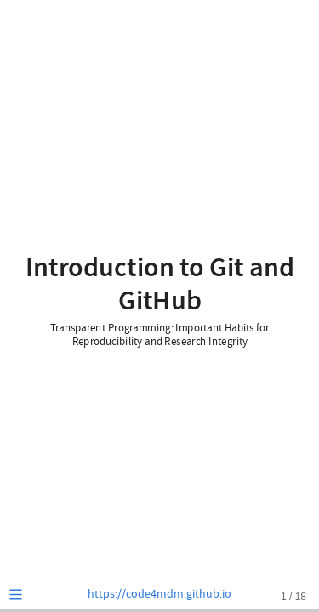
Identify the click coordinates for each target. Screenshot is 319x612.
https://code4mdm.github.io (159, 594)
